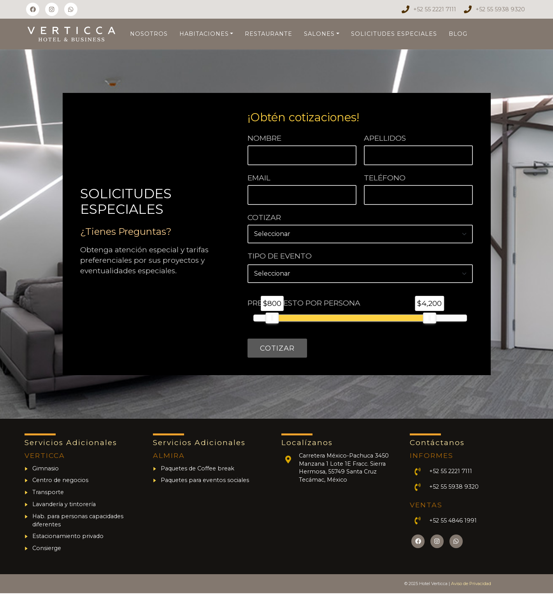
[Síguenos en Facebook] (32, 9)
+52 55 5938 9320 (500, 9)
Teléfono (385, 177)
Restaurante (268, 33)
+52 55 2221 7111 (434, 9)
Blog (458, 33)
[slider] (272, 318)
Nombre (264, 138)
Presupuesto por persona (304, 303)
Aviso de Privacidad (471, 584)
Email (259, 177)
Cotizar (264, 217)
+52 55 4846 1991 (453, 521)
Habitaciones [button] (204, 33)
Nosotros (149, 33)
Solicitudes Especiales (394, 33)
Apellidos (385, 138)
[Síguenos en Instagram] (51, 9)
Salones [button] (319, 33)
